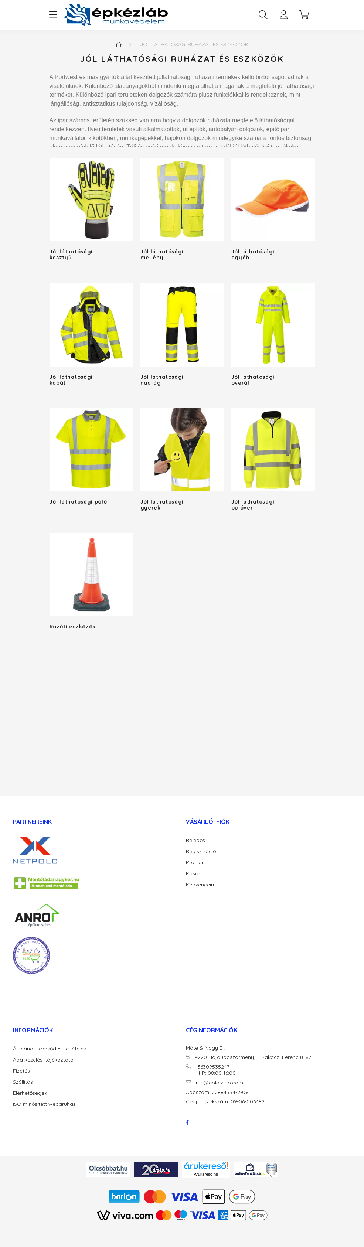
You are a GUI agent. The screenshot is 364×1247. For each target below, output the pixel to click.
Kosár (193, 873)
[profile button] (283, 14)
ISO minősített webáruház (44, 1104)
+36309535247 (212, 1067)
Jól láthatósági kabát (71, 380)
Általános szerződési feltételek (49, 1049)
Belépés (195, 840)
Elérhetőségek (30, 1093)
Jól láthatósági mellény (162, 254)
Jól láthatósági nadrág (162, 380)
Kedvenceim (201, 885)
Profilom (196, 862)
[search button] (263, 14)
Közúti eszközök (73, 627)
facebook (187, 1122)
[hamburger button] (53, 14)
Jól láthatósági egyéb (253, 254)
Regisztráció (201, 851)
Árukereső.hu (206, 1174)
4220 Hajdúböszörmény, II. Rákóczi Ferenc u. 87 (253, 1057)
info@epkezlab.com (219, 1083)
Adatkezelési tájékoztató (43, 1060)
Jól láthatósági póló (78, 502)
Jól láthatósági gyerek (162, 505)
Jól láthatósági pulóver (253, 505)
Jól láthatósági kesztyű (71, 254)
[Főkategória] (119, 44)
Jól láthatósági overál (253, 380)
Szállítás (23, 1082)
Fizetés (21, 1071)
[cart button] (304, 14)
